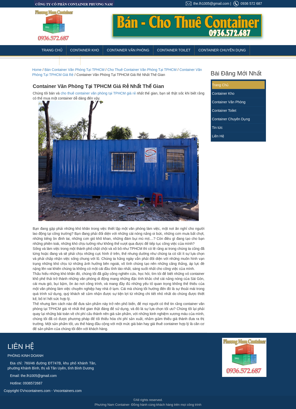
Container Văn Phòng (128, 50)
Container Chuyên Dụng (222, 50)
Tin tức (217, 128)
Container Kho (84, 50)
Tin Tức (49, 60)
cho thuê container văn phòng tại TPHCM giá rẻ (98, 93)
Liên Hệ (69, 60)
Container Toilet (174, 50)
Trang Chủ (52, 50)
